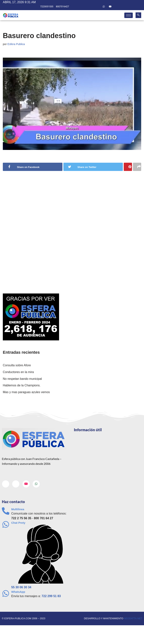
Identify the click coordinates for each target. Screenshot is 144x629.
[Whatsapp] (104, 6)
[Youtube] (110, 6)
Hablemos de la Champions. (21, 385)
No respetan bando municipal (22, 378)
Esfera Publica (16, 44)
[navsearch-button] (138, 15)
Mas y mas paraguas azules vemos (26, 392)
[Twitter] (97, 6)
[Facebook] (91, 6)
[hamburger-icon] (128, 15)
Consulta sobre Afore (17, 365)
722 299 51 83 (51, 596)
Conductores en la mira (18, 372)
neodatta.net (133, 618)
